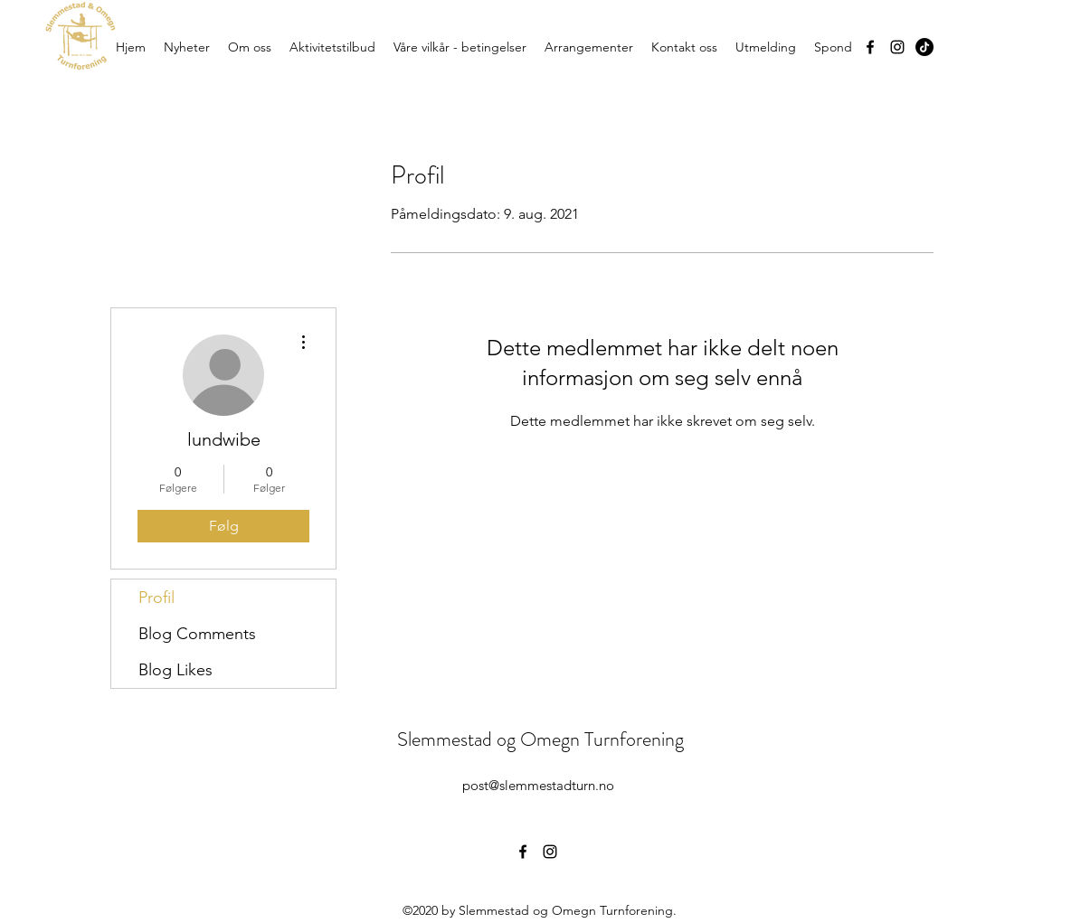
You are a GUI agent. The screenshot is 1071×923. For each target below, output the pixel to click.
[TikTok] (924, 47)
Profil (156, 597)
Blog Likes (175, 670)
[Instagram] (897, 47)
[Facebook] (870, 47)
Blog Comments (197, 634)
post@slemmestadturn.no (538, 785)
